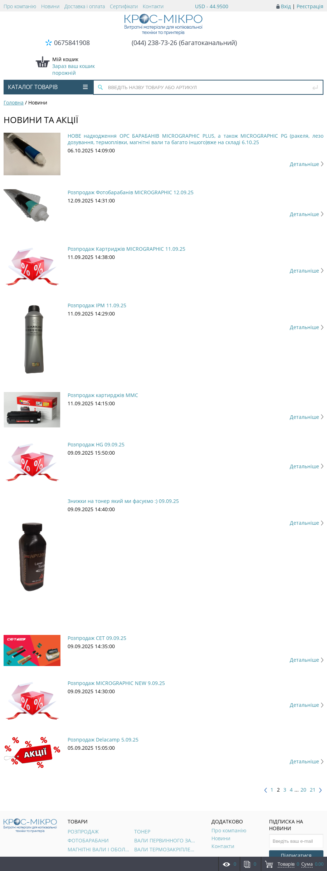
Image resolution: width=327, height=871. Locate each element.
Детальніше (306, 164)
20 (303, 790)
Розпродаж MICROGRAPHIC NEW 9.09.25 (116, 683)
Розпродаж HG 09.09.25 (96, 444)
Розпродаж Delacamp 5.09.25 (103, 739)
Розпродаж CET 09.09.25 (97, 638)
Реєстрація (310, 6)
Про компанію (20, 6)
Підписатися (296, 855)
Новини (50, 6)
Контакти (153, 6)
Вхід (286, 6)
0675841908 (72, 42)
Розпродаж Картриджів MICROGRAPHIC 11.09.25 (126, 248)
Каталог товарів (48, 87)
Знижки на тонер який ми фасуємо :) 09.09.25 (123, 501)
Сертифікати (124, 6)
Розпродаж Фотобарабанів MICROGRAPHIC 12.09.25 (131, 192)
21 (313, 790)
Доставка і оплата (84, 6)
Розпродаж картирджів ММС (103, 395)
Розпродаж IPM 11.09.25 (97, 305)
